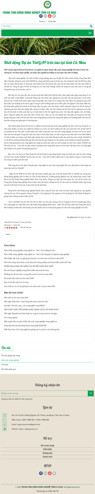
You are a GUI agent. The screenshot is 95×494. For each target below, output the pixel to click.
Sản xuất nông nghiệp (10, 360)
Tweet (8, 234)
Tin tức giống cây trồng (10, 355)
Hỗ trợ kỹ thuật (47, 445)
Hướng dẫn (47, 453)
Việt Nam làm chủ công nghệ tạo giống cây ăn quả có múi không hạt (31, 329)
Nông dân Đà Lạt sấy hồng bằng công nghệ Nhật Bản (25, 325)
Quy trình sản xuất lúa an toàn (16, 282)
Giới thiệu (47, 449)
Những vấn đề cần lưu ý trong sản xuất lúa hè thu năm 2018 (28, 274)
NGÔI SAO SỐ (53, 491)
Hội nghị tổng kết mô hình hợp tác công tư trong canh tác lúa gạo (30, 313)
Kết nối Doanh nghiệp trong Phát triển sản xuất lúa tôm (26, 270)
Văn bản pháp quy (8, 369)
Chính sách (47, 457)
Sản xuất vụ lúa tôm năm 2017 (16, 297)
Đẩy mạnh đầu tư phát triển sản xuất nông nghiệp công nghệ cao (30, 321)
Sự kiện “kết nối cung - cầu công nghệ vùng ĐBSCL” (24, 305)
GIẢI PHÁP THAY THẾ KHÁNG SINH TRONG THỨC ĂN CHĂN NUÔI (31, 309)
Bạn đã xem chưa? (13, 292)
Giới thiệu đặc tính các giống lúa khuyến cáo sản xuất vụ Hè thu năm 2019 (34, 258)
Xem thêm (9, 245)
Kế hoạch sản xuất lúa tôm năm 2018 (19, 278)
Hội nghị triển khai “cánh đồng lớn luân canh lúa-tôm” (26, 301)
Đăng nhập (52, 21)
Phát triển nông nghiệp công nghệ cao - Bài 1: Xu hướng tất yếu (29, 250)
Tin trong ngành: (11, 317)
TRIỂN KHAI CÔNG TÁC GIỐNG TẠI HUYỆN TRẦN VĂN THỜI (28, 266)
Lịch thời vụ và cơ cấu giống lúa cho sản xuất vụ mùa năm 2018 (29, 286)
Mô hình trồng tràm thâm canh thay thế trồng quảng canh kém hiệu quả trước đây (37, 262)
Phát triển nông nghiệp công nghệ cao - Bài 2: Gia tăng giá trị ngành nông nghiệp (36, 254)
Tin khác (4, 364)
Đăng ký (42, 21)
